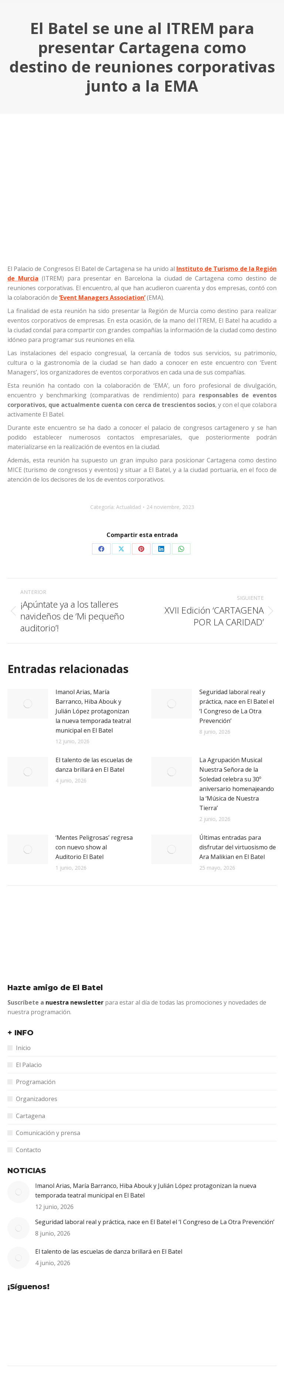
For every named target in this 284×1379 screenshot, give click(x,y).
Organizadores (36, 1099)
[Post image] (27, 704)
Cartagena (30, 1116)
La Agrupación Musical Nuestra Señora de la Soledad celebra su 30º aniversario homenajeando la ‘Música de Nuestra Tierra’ (236, 784)
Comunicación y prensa (48, 1133)
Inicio (23, 1048)
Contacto (28, 1150)
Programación (35, 1082)
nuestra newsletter (75, 1002)
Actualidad (128, 506)
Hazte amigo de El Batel (55, 987)
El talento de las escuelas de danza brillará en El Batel (93, 765)
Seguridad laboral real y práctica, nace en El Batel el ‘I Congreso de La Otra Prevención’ (236, 706)
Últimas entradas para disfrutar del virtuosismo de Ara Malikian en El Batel (237, 847)
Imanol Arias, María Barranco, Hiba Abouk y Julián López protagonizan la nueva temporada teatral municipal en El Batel (93, 711)
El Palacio (29, 1065)
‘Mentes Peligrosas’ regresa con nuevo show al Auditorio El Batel (94, 847)
